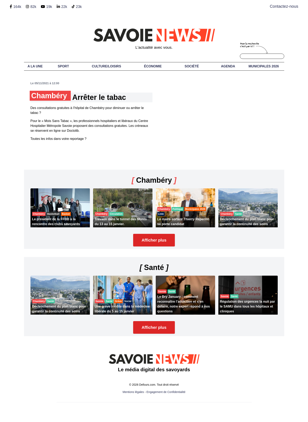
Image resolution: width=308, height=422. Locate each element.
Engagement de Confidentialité (166, 392)
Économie (153, 66)
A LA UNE (34, 66)
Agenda (228, 66)
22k (64, 7)
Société (192, 66)
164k (17, 7)
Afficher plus (153, 240)
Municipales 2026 (264, 66)
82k (33, 7)
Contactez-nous (284, 6)
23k (79, 7)
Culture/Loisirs (106, 66)
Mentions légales (133, 392)
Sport (63, 66)
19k (49, 7)
